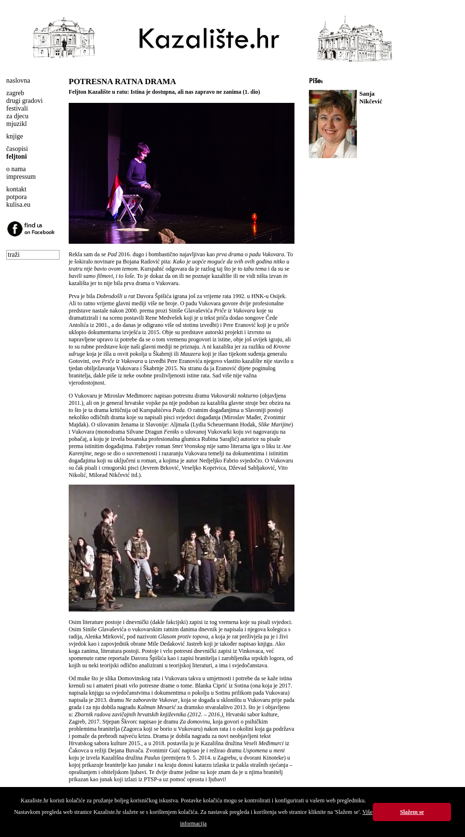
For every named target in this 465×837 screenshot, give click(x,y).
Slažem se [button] (412, 812)
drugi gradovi (24, 100)
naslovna (18, 80)
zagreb (15, 93)
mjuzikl (16, 123)
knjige (14, 136)
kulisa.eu (18, 204)
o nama (16, 169)
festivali (17, 108)
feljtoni (16, 156)
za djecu (17, 116)
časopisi (17, 148)
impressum (21, 176)
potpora (16, 196)
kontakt (16, 189)
